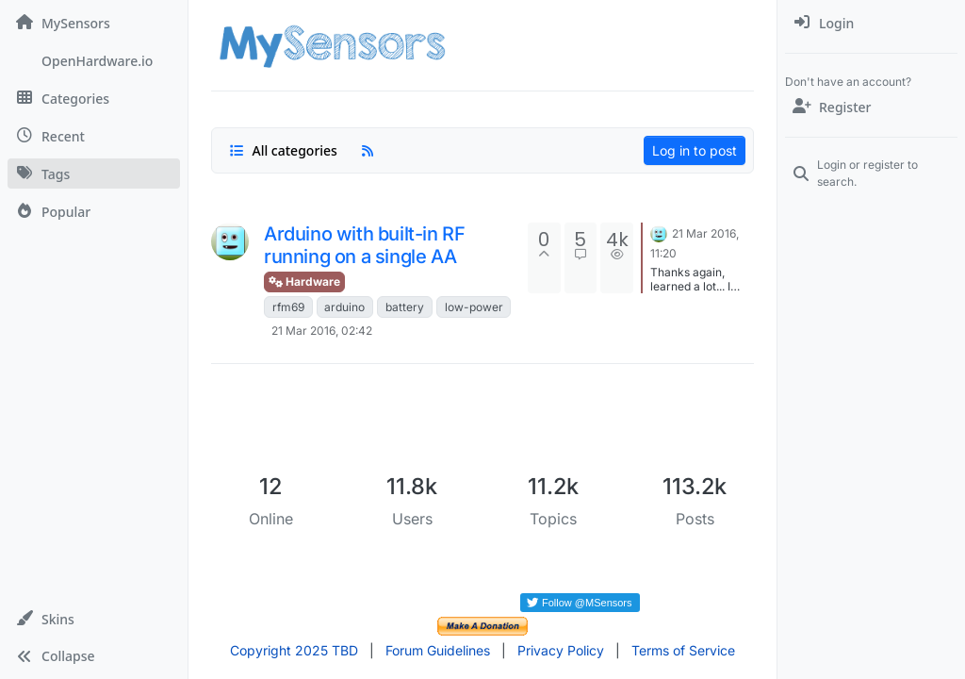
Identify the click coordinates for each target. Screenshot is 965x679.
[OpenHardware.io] (94, 60)
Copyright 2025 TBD (294, 650)
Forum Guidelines (437, 650)
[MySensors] (94, 23)
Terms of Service (683, 650)
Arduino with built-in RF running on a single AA (364, 245)
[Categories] (94, 98)
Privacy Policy (560, 650)
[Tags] (94, 173)
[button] (94, 619)
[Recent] (94, 136)
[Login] (871, 23)
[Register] (871, 106)
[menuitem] (871, 23)
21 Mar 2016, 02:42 (321, 330)
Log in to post (694, 150)
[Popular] (94, 211)
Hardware (304, 281)
